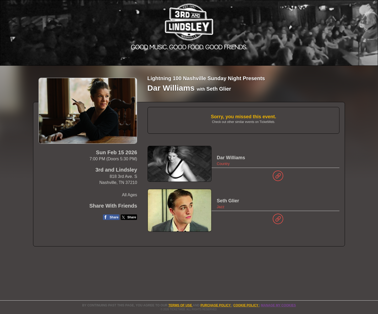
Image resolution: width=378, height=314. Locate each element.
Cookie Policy (246, 305)
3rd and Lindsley (116, 170)
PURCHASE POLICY (216, 305)
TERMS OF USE (180, 305)
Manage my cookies (278, 305)
